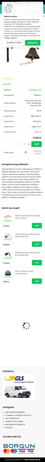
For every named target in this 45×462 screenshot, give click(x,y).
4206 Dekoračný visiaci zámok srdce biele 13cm (27, 235)
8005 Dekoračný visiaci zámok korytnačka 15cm (27, 254)
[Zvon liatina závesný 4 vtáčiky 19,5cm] (22, 49)
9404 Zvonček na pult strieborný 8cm (24, 272)
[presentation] (3, 321)
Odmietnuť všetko (14, 43)
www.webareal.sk (32, 459)
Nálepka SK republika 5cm (15, 331)
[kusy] (20, 144)
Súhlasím (33, 42)
